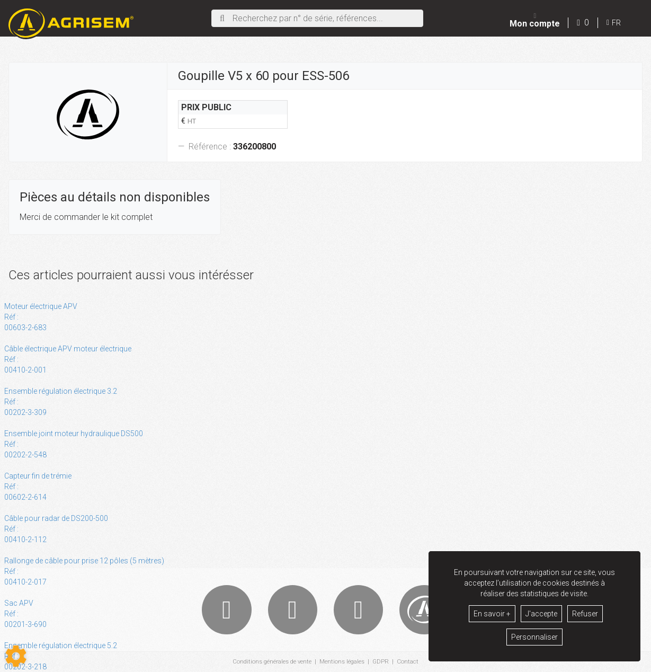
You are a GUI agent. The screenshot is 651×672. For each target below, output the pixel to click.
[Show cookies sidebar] (15, 656)
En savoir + (492, 613)
